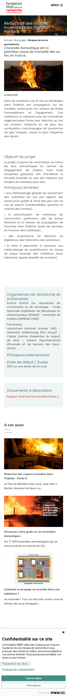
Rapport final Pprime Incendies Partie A (33, 396)
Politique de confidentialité (18, 669)
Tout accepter (33, 678)
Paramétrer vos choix (15, 663)
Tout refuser (33, 685)
